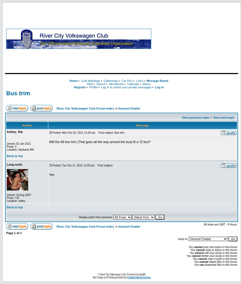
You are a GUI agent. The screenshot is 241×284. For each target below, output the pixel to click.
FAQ (90, 84)
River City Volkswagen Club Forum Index (85, 108)
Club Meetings (90, 80)
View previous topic (195, 117)
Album (146, 84)
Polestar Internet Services (139, 277)
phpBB (142, 274)
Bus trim (18, 93)
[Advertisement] (195, 38)
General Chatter (129, 108)
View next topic (224, 117)
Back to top (15, 156)
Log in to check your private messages (126, 87)
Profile (93, 87)
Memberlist (116, 84)
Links (139, 80)
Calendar (133, 84)
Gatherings (110, 80)
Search (101, 84)
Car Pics (127, 80)
